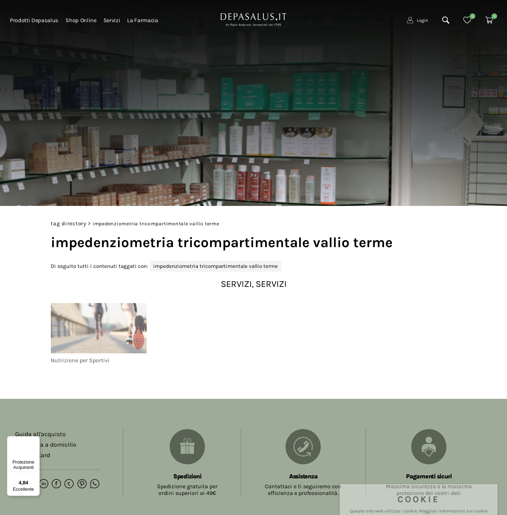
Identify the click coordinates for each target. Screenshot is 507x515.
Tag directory (68, 223)
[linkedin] (43, 484)
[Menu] (35, 440)
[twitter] (68, 484)
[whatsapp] (92, 484)
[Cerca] (445, 21)
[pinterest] (80, 484)
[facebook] (55, 484)
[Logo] (253, 20)
